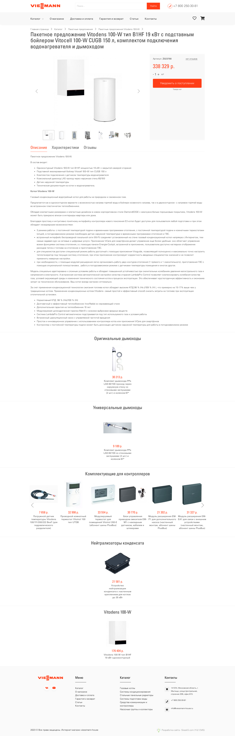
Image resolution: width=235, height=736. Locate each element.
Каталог (35, 18)
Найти (153, 6)
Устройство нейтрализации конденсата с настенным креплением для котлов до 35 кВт (117, 591)
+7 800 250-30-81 (185, 6)
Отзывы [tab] (90, 147)
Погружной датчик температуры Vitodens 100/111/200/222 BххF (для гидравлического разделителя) (43, 522)
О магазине (57, 18)
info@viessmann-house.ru (182, 708)
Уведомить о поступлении (177, 83)
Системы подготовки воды (133, 699)
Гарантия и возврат (111, 18)
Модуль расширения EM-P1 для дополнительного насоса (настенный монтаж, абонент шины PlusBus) (162, 522)
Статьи (134, 18)
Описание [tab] (38, 147)
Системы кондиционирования (135, 691)
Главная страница (39, 29)
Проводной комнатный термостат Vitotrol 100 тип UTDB (73, 519)
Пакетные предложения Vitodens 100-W (119, 29)
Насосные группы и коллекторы (136, 709)
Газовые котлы (127, 688)
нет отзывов (191, 59)
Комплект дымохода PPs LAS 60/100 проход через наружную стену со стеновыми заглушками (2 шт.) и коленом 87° (117, 387)
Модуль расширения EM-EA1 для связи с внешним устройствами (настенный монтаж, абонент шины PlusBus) (192, 522)
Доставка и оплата (81, 18)
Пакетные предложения (80, 29)
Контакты (151, 18)
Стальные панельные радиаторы (136, 695)
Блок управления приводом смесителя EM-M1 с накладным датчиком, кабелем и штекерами (133, 522)
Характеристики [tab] (65, 147)
